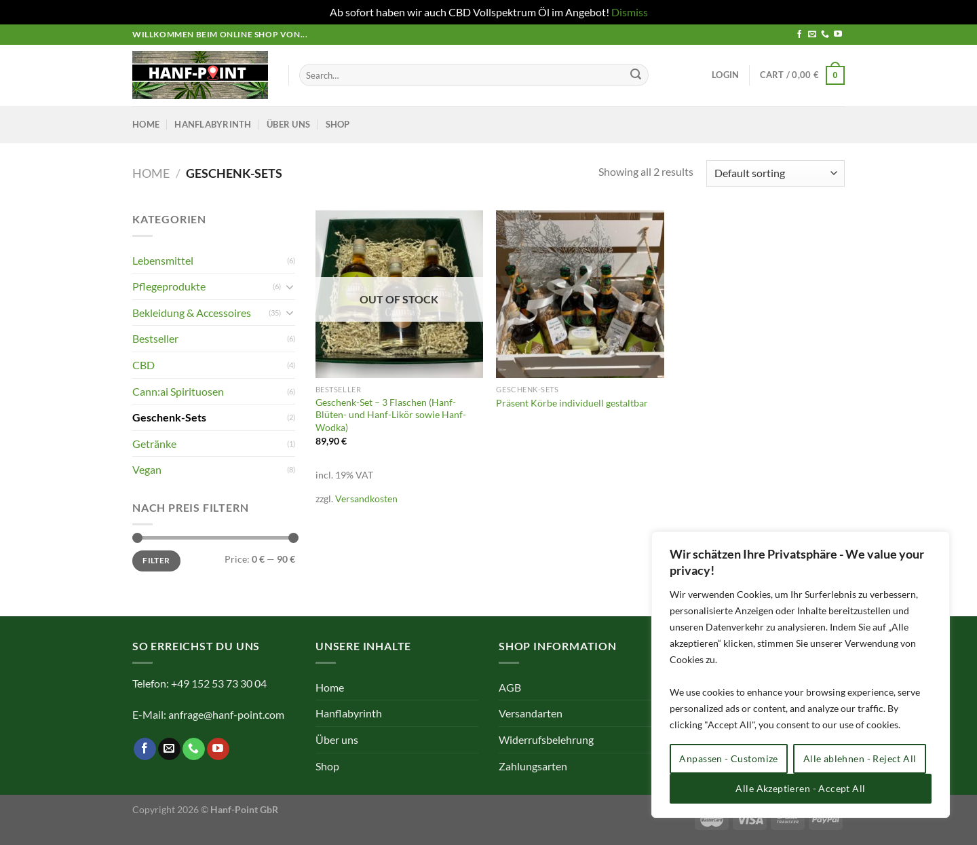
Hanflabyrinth (212, 124)
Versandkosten (366, 498)
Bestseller (155, 338)
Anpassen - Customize (728, 758)
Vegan (146, 469)
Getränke (154, 443)
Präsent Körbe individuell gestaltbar (572, 403)
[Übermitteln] (635, 75)
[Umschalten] (289, 286)
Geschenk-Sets (169, 417)
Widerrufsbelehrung (546, 739)
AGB (510, 687)
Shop (338, 124)
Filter (156, 560)
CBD (143, 364)
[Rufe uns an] (825, 34)
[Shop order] (775, 173)
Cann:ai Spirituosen (178, 391)
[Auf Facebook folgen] (799, 34)
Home (145, 124)
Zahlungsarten (533, 765)
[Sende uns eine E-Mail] (812, 34)
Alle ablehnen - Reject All (860, 758)
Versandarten (530, 713)
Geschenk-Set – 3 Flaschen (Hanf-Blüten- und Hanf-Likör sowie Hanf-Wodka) (390, 414)
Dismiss (629, 11)
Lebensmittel (162, 260)
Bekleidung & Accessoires (191, 312)
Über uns (288, 124)
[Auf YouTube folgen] (838, 34)
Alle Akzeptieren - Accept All (800, 788)
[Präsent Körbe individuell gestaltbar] (580, 294)
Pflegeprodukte (169, 286)
